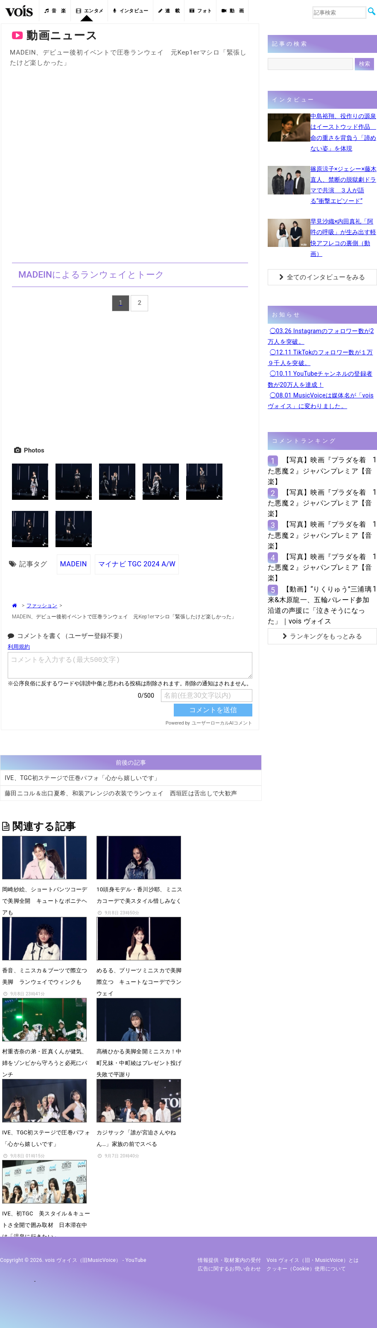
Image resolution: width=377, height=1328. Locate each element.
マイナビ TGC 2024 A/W (136, 564)
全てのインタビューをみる (322, 277)
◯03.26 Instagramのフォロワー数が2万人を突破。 (321, 336)
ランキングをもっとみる (322, 636)
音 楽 (55, 11)
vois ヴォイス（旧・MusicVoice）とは (312, 1260)
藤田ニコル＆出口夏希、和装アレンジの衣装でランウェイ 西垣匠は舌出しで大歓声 (121, 793)
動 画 (233, 11)
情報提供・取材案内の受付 (229, 1260)
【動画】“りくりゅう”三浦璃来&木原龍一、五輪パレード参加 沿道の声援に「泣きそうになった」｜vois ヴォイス (319, 605)
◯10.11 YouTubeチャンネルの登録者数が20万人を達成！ (320, 379)
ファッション (41, 606)
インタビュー (130, 11)
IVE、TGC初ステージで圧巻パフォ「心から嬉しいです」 (82, 777)
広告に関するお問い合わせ (229, 1269)
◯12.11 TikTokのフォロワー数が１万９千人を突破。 (320, 357)
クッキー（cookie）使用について (306, 1269)
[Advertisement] (130, 377)
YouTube (136, 1260)
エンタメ (90, 11)
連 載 (169, 11)
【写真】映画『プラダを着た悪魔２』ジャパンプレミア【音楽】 (320, 470)
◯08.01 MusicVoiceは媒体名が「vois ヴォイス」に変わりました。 (321, 400)
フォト (201, 11)
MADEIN (73, 564)
